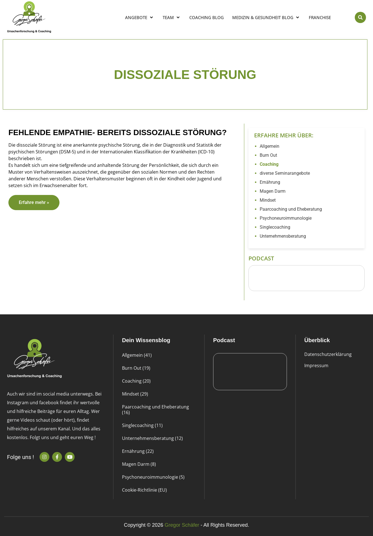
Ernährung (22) (138, 451)
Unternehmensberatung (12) (152, 438)
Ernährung (270, 182)
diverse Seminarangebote (285, 173)
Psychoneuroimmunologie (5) (153, 477)
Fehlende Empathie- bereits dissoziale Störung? (117, 132)
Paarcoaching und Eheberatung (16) (155, 409)
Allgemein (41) (137, 355)
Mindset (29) (135, 394)
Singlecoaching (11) (142, 425)
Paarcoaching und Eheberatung (291, 209)
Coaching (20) (136, 381)
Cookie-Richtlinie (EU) (144, 490)
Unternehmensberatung (283, 236)
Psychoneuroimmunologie (286, 218)
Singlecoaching (275, 227)
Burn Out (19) (136, 368)
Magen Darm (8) (139, 464)
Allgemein (269, 146)
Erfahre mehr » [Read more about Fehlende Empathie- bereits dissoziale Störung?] (34, 202)
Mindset (268, 200)
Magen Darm (272, 191)
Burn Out (268, 155)
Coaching (269, 164)
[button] (360, 17)
